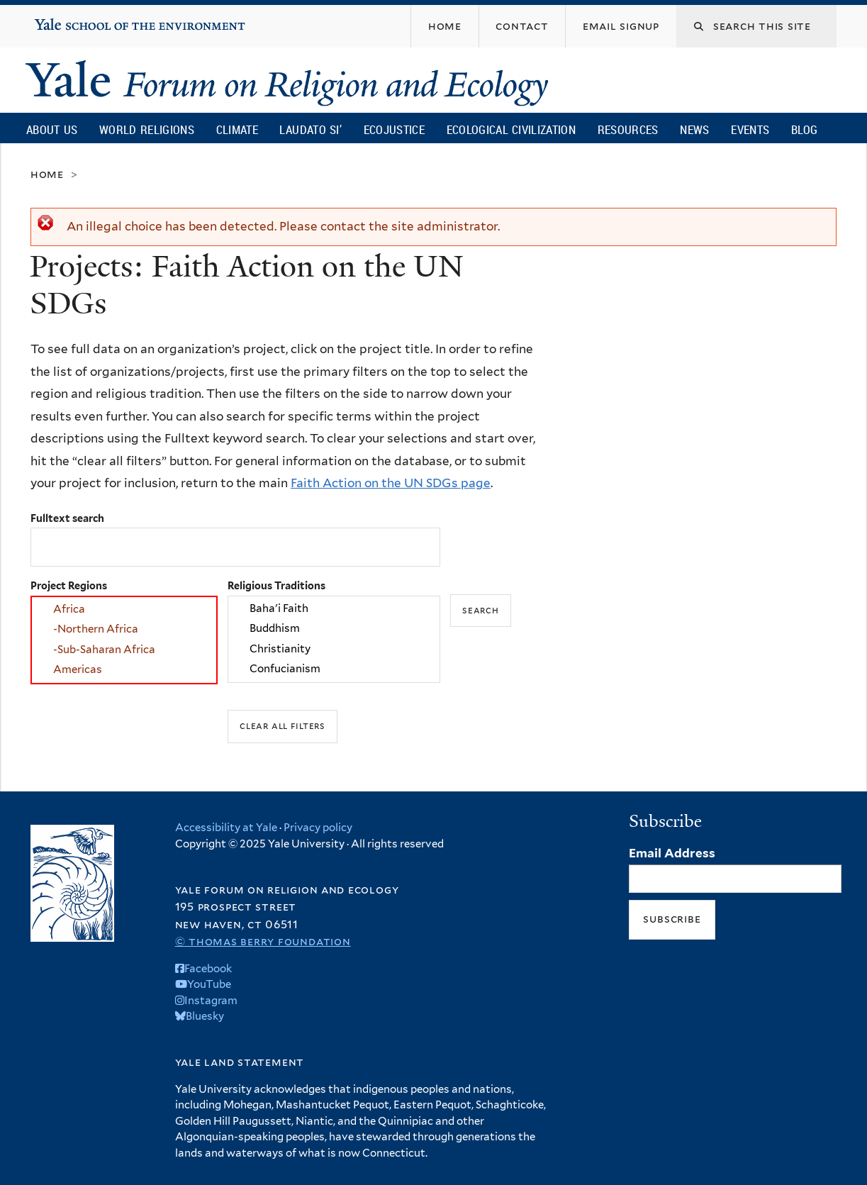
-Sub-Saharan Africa (124, 650)
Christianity (334, 649)
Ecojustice (394, 129)
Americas (124, 670)
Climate (237, 129)
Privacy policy (318, 827)
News (694, 129)
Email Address (672, 853)
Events (750, 129)
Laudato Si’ (310, 129)
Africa (124, 609)
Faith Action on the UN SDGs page (391, 483)
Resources (628, 129)
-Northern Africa (124, 630)
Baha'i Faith (334, 608)
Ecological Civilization (511, 129)
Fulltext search (67, 518)
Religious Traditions (276, 585)
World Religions (146, 129)
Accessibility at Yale (226, 827)
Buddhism (334, 629)
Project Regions (68, 585)
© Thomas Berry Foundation (263, 941)
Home (47, 174)
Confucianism (334, 669)
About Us (51, 129)
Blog (804, 129)
